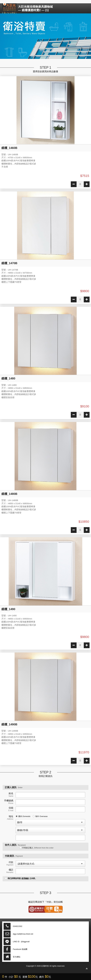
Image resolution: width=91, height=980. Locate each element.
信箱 (10, 809)
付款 (9, 863)
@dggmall (25, 941)
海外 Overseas (40, 816)
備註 (9, 870)
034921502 (17, 926)
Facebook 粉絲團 (20, 949)
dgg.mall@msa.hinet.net (23, 934)
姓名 (11, 794)
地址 (10, 817)
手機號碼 (8, 801)
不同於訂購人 (36, 848)
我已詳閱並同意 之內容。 (21, 878)
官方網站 (16, 957)
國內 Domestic (23, 816)
